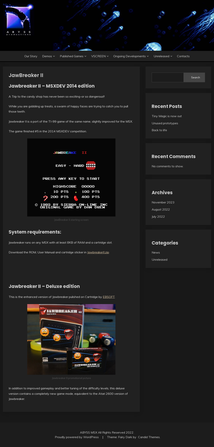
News (156, 252)
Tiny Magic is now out (167, 116)
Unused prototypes (165, 123)
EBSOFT (109, 297)
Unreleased (161, 56)
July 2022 (158, 216)
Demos (47, 56)
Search (195, 77)
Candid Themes (149, 437)
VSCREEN (98, 56)
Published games (71, 56)
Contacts (183, 56)
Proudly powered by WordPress (77, 437)
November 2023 (163, 202)
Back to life (159, 130)
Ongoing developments (129, 56)
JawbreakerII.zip (98, 252)
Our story (30, 56)
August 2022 (161, 209)
